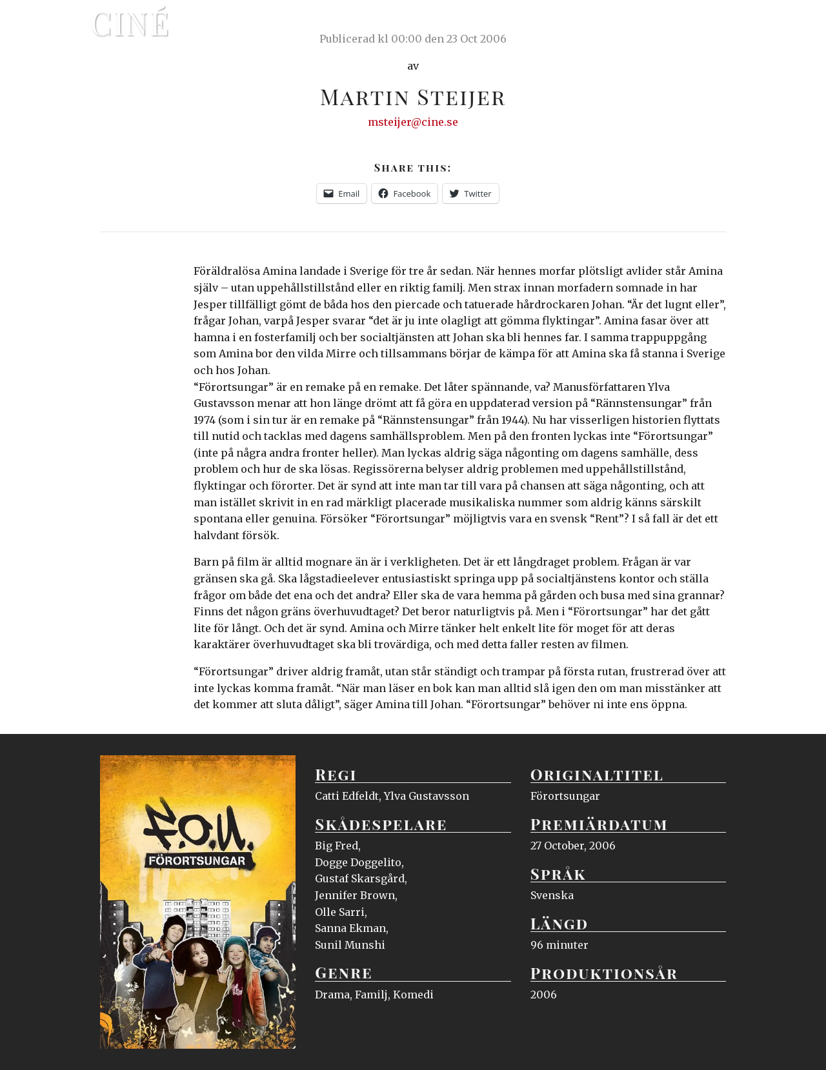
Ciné (130, 22)
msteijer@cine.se (413, 121)
